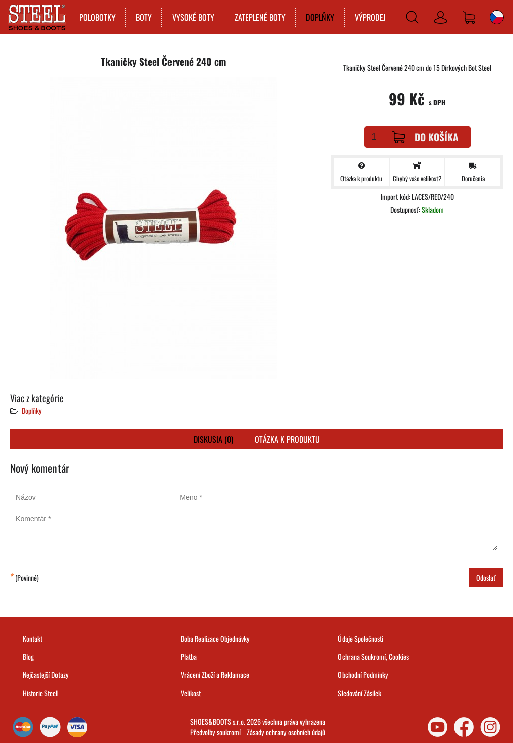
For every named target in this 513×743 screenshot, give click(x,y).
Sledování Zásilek (359, 693)
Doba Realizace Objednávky (215, 638)
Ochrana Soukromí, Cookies (373, 656)
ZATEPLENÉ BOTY (260, 17)
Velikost (191, 693)
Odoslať (486, 577)
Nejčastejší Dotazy (46, 674)
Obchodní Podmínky (363, 674)
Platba (189, 656)
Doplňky (32, 410)
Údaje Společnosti (360, 638)
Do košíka (425, 137)
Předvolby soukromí (215, 732)
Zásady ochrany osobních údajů (286, 732)
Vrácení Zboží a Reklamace (215, 674)
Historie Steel (40, 693)
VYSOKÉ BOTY (193, 17)
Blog (28, 656)
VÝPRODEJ (370, 17)
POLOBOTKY (97, 17)
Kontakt (32, 638)
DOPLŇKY (320, 17)
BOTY (144, 17)
